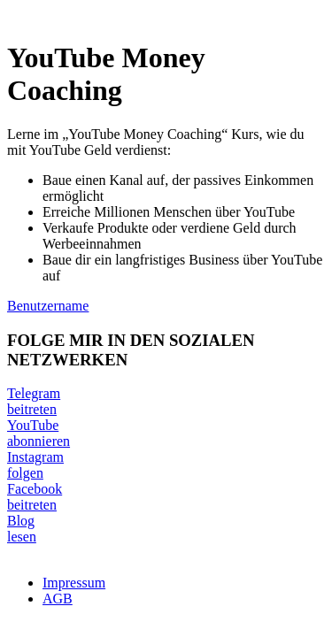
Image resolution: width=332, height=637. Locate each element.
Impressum (73, 582)
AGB (57, 598)
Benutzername (48, 305)
